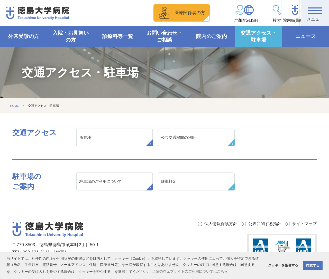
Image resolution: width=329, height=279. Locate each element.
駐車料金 (169, 182)
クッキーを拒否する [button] (283, 265)
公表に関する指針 (262, 225)
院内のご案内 (211, 36)
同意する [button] (312, 265)
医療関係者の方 (163, 12)
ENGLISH (230, 20)
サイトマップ (303, 225)
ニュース (305, 36)
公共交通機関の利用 (179, 138)
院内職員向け (287, 20)
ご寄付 (202, 20)
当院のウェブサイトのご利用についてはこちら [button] (190, 271)
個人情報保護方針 (216, 225)
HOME (14, 106)
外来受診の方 (23, 36)
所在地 (85, 138)
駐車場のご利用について (102, 182)
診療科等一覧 (117, 36)
